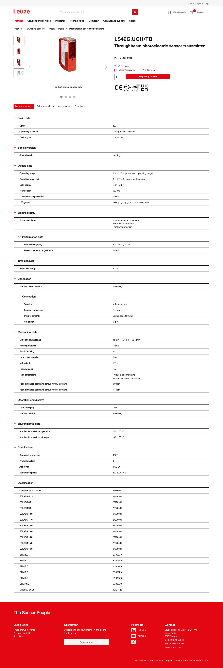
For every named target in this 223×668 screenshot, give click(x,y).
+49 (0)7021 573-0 (174, 639)
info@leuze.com (173, 647)
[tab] (24, 106)
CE (206, 660)
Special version (25, 147)
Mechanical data (25, 332)
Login (207, 3)
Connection (22, 278)
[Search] (135, 12)
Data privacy (140, 660)
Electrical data (24, 212)
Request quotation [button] (148, 76)
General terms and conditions (189, 660)
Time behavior (24, 260)
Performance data (30, 236)
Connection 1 (28, 296)
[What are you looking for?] (95, 12)
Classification (23, 482)
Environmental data (27, 423)
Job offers (18, 636)
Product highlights (22, 633)
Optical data (23, 165)
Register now (86, 642)
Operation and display (29, 399)
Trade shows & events (24, 629)
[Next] (106, 67)
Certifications (23, 447)
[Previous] (29, 67)
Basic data (22, 118)
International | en (194, 3)
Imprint (169, 660)
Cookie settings (155, 660)
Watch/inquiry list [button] (124, 70)
